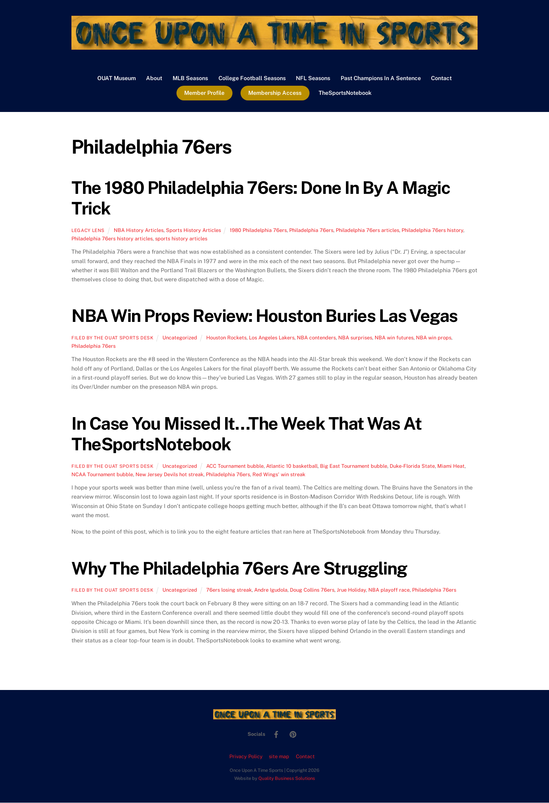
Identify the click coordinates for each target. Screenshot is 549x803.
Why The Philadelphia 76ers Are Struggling (239, 568)
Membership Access (274, 93)
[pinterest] (293, 734)
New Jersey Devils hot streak (169, 475)
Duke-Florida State (412, 466)
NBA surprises (355, 338)
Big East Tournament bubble (353, 466)
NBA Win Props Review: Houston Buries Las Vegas (264, 316)
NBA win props (433, 338)
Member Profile (204, 93)
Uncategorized (179, 338)
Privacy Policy (246, 757)
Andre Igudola (270, 590)
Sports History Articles (193, 230)
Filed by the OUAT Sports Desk (112, 338)
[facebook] (276, 734)
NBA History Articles (139, 230)
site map (279, 757)
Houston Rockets (226, 338)
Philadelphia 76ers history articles (112, 239)
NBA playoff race (389, 590)
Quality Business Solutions (286, 778)
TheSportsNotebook (345, 93)
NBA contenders (316, 338)
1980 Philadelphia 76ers (258, 230)
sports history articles (181, 239)
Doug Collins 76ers (312, 590)
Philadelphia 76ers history (432, 230)
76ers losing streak (229, 590)
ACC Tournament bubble (235, 466)
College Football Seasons (252, 78)
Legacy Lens (88, 230)
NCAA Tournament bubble (102, 475)
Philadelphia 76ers (311, 230)
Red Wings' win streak (278, 475)
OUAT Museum (116, 78)
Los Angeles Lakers (271, 338)
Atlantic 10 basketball (292, 466)
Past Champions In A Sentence (381, 78)
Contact (441, 78)
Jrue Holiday (351, 590)
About (154, 78)
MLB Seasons (190, 78)
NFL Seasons (313, 78)
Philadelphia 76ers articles (367, 230)
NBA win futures (394, 338)
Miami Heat (451, 466)
